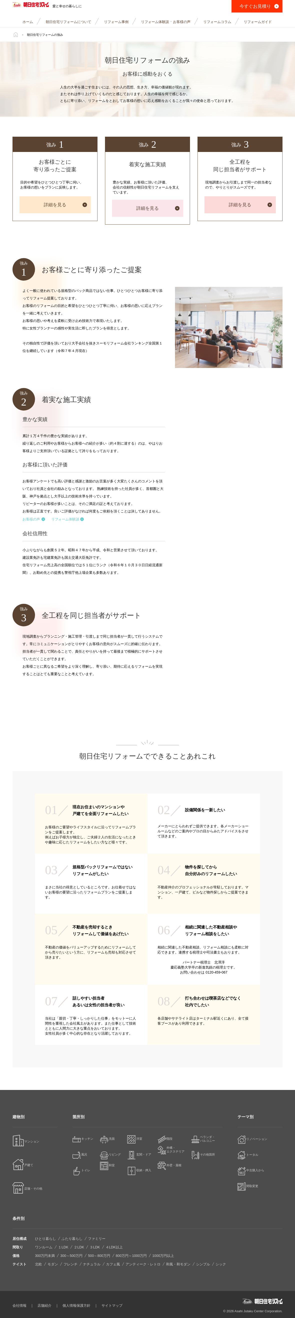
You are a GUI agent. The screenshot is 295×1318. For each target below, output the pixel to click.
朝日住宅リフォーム (40, 6)
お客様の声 (33, 519)
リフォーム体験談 (67, 519)
